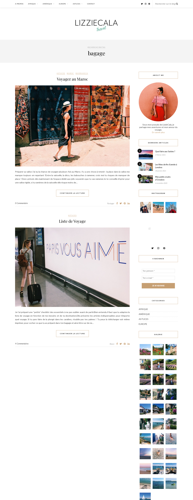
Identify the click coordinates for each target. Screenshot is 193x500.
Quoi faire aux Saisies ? (165, 151)
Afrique (32, 4)
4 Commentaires (21, 343)
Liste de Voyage (72, 221)
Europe (62, 4)
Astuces (76, 4)
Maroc (70, 73)
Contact (91, 4)
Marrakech (82, 73)
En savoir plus (158, 132)
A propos (19, 4)
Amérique (47, 4)
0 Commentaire (21, 203)
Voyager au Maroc (72, 79)
